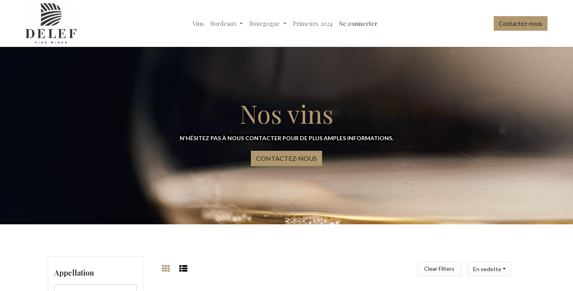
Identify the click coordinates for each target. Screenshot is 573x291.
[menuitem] (198, 24)
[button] (489, 269)
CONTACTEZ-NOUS (286, 158)
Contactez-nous (520, 23)
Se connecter (358, 23)
